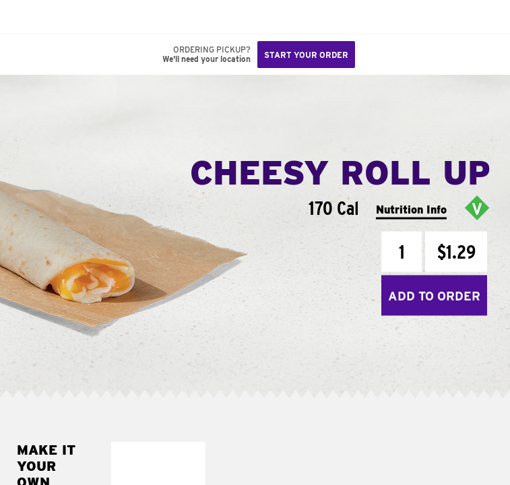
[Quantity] (401, 252)
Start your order (306, 55)
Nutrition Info (411, 209)
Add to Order (434, 295)
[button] (55, 17)
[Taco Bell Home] (23, 16)
